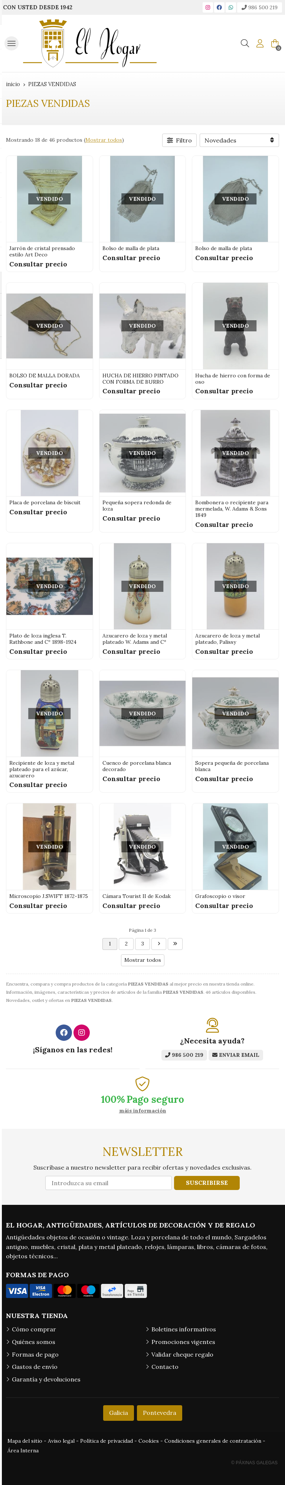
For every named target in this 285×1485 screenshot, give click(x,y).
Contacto (164, 1366)
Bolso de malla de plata (130, 248)
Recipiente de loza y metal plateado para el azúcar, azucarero (41, 769)
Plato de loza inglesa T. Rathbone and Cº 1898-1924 (42, 638)
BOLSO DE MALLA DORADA (44, 375)
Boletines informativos (183, 1329)
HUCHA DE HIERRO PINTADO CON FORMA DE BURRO (140, 378)
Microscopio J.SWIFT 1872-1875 (48, 896)
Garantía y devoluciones (46, 1379)
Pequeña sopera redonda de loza (136, 505)
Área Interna (23, 1450)
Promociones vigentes (183, 1341)
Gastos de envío (35, 1366)
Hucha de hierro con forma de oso (232, 378)
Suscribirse (207, 1182)
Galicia (118, 1412)
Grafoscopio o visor (220, 896)
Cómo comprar (34, 1329)
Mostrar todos (103, 140)
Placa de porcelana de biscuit (45, 502)
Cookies (148, 1441)
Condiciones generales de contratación (212, 1441)
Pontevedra (159, 1412)
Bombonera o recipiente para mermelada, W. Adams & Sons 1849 (231, 508)
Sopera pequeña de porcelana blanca (232, 766)
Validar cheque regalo (182, 1354)
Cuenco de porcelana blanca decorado (136, 766)
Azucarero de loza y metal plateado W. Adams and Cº (134, 638)
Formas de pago (35, 1354)
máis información (142, 1111)
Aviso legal (61, 1441)
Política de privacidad (106, 1441)
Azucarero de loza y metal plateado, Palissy (227, 638)
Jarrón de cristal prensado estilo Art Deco (42, 251)
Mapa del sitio (24, 1441)
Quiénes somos (33, 1341)
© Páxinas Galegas (254, 1462)
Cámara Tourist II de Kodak (136, 896)
